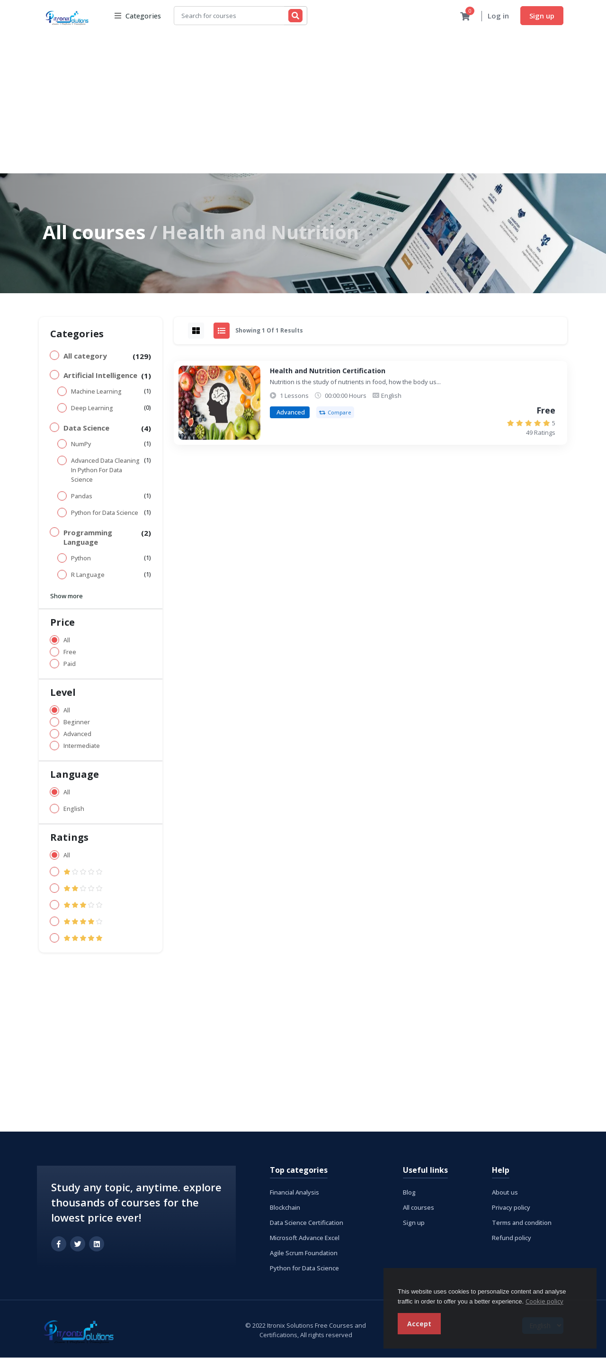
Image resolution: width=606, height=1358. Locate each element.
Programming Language (87, 537)
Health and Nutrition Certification (327, 371)
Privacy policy (511, 1208)
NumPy (81, 445)
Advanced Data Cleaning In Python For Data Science (105, 470)
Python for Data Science (104, 513)
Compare (335, 412)
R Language (88, 575)
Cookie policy (544, 1301)
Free (69, 652)
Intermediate (81, 746)
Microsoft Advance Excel (304, 1238)
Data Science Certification (306, 1223)
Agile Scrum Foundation (304, 1253)
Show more (66, 596)
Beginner (76, 723)
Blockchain (285, 1208)
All (66, 641)
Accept (419, 1323)
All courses (94, 232)
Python (81, 559)
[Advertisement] (303, 102)
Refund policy (511, 1238)
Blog (409, 1192)
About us (505, 1192)
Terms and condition (522, 1223)
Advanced (77, 734)
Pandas (81, 497)
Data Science (86, 428)
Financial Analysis (294, 1192)
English (73, 809)
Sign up (541, 15)
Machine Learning (96, 392)
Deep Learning (92, 409)
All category (85, 356)
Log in (498, 16)
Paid (69, 664)
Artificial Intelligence (100, 375)
